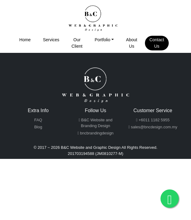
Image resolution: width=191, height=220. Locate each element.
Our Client (76, 43)
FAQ (38, 120)
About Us (131, 43)
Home (25, 39)
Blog (38, 127)
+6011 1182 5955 (153, 120)
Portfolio (102, 39)
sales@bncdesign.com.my (152, 127)
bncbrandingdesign (95, 133)
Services (51, 39)
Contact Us (157, 43)
